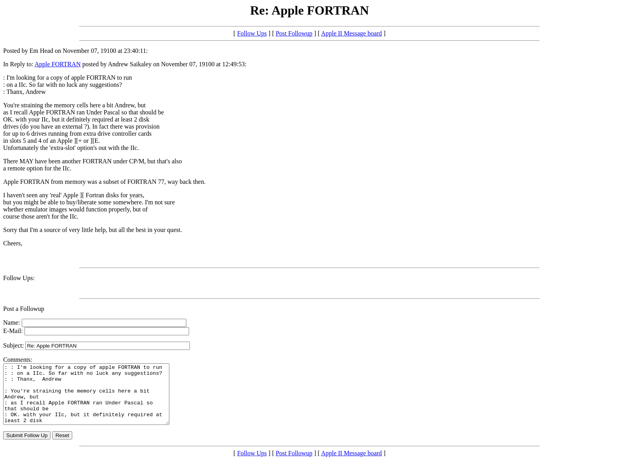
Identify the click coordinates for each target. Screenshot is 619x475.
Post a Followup (23, 308)
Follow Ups (252, 33)
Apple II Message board (351, 33)
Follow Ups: (19, 278)
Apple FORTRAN (58, 64)
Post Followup (294, 33)
